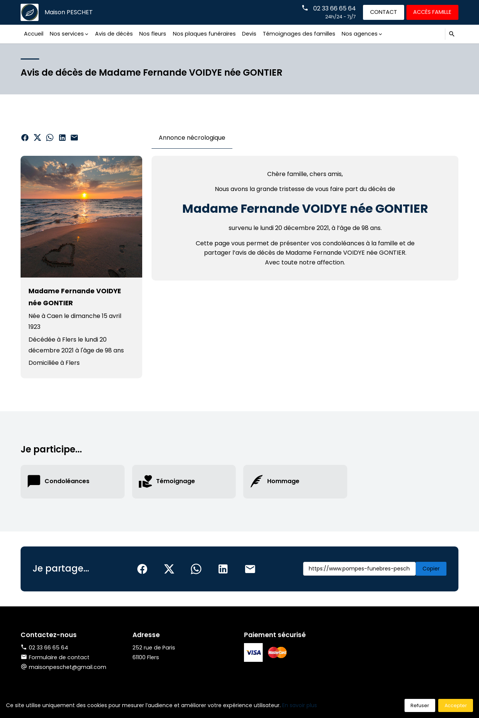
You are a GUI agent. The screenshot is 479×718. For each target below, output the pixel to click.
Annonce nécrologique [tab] (192, 137)
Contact (383, 12)
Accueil (33, 33)
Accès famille (432, 12)
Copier (431, 568)
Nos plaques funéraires (204, 33)
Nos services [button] (67, 33)
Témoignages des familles (299, 33)
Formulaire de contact (55, 657)
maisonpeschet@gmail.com (67, 667)
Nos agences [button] (360, 33)
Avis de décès (114, 33)
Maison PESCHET (69, 12)
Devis (249, 33)
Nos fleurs (152, 33)
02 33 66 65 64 (334, 8)
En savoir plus (299, 705)
